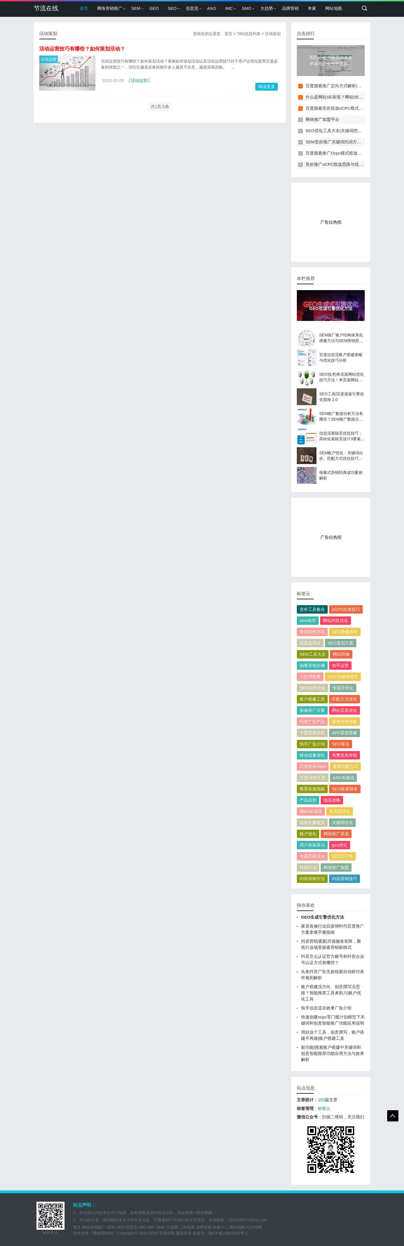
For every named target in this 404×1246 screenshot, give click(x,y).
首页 (84, 8)
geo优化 (339, 845)
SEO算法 (340, 744)
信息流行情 (342, 856)
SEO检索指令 (345, 788)
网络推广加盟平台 (322, 119)
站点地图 (254, 1227)
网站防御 (341, 654)
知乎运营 (340, 665)
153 (321, 1099)
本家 (312, 8)
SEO (172, 8)
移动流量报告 (312, 755)
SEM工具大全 (313, 654)
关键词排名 (342, 822)
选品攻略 (331, 800)
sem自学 (308, 620)
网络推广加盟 (336, 867)
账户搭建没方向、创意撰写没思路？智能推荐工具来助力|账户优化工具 (331, 992)
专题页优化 (343, 687)
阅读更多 (266, 86)
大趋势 (266, 8)
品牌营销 (290, 8)
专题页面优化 (312, 856)
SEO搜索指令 (345, 631)
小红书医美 (310, 676)
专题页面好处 (312, 732)
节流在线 (46, 8)
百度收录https (313, 766)
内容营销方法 (312, 878)
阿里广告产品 (312, 721)
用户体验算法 (312, 845)
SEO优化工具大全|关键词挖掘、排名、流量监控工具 (355, 130)
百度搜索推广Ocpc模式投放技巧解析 (340, 153)
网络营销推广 (109, 8)
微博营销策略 (344, 721)
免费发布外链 (344, 755)
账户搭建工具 (312, 699)
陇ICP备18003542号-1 (228, 1233)
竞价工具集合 (312, 609)
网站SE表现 (311, 811)
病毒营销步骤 (312, 665)
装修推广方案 (312, 710)
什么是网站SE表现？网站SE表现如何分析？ (347, 97)
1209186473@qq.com (247, 1220)
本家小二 (220, 1227)
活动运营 (48, 59)
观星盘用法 (310, 643)
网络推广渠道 (336, 833)
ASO (211, 8)
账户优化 (308, 833)
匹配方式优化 (344, 699)
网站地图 (333, 8)
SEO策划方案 (341, 643)
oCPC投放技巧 (346, 609)
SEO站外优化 (312, 687)
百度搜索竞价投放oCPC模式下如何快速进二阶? (350, 108)
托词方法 (308, 867)
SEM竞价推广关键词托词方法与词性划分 (344, 141)
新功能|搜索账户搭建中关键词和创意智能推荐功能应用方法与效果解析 (332, 1053)
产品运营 (308, 800)
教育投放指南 (312, 788)
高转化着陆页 (312, 822)
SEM (136, 8)
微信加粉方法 (312, 631)
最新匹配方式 (345, 766)
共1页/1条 (160, 106)
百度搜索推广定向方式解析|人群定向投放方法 (348, 85)
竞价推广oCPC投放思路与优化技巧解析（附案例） (353, 164)
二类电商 (187, 1227)
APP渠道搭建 (344, 732)
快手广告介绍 (312, 744)
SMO (246, 8)
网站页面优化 (344, 710)
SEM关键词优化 (343, 676)
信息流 (192, 8)
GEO (154, 8)
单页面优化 (339, 811)
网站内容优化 (335, 620)
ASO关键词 (343, 777)
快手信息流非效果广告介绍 (326, 1008)
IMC (229, 8)
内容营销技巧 (344, 878)
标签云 (324, 1108)
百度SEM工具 (313, 777)
